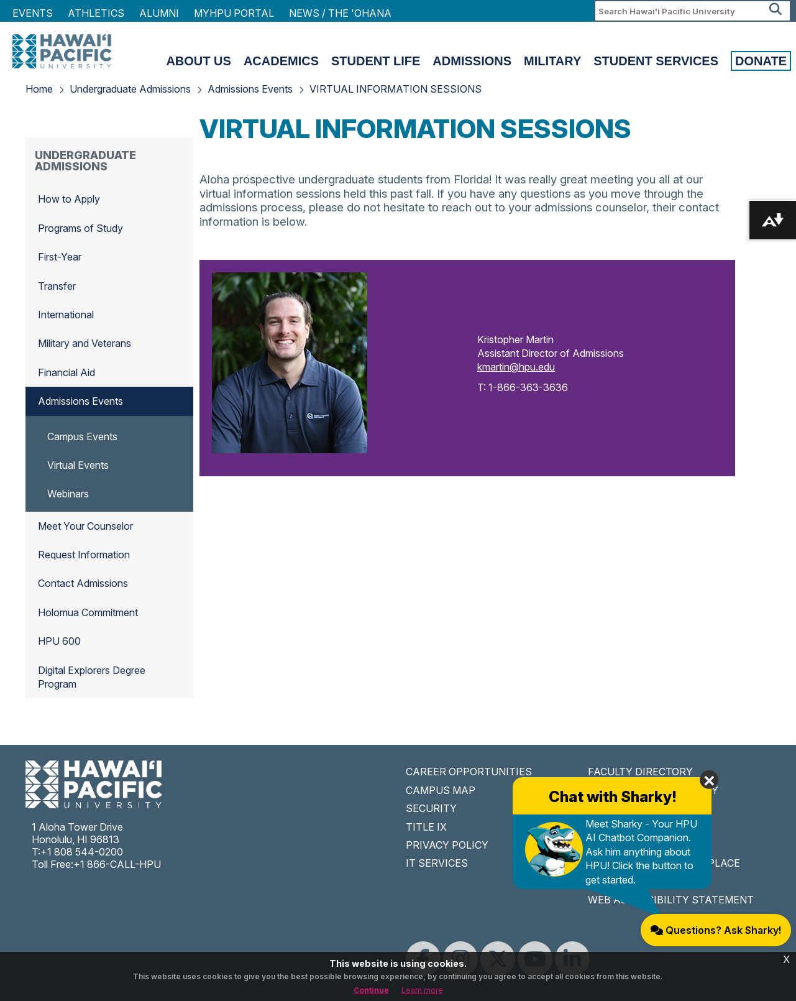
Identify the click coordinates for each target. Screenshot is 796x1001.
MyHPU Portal (234, 13)
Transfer (57, 286)
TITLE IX (426, 827)
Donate (761, 61)
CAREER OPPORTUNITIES (469, 771)
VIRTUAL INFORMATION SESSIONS (395, 89)
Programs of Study (80, 228)
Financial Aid (66, 372)
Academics (281, 61)
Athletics (96, 13)
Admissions (471, 61)
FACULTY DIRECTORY (640, 771)
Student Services (655, 61)
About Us (198, 61)
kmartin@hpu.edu (516, 367)
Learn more (422, 990)
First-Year (59, 257)
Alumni (159, 13)
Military (552, 61)
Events (32, 13)
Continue (371, 990)
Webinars (68, 493)
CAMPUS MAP (440, 790)
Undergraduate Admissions (130, 89)
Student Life (375, 61)
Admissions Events (250, 89)
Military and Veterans (84, 343)
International (66, 314)
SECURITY (431, 808)
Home (39, 89)
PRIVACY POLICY (447, 845)
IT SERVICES (437, 863)
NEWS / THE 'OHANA (340, 13)
